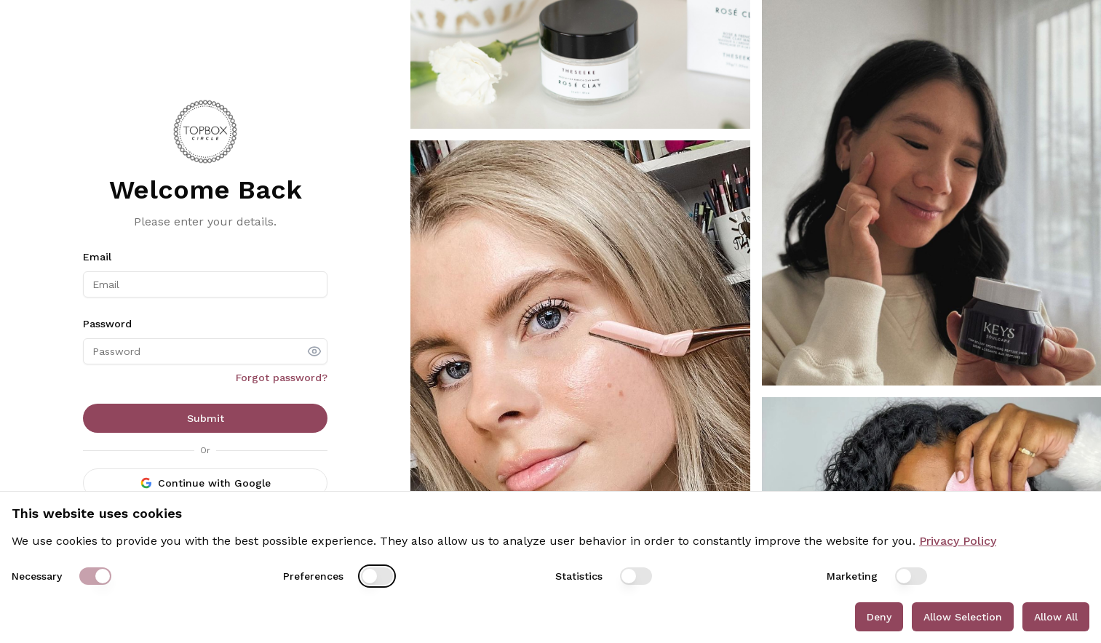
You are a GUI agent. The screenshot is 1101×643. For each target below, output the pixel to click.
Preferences (313, 576)
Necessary (37, 576)
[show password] (314, 351)
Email (97, 257)
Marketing (852, 576)
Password (107, 324)
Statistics (579, 576)
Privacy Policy (957, 541)
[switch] (95, 576)
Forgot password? (281, 377)
